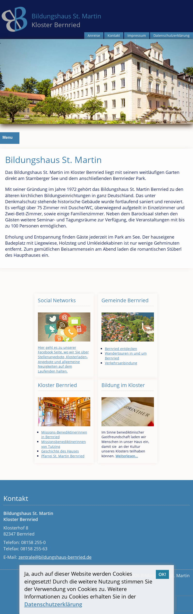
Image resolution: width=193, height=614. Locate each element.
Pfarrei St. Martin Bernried (62, 456)
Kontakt (114, 35)
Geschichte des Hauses (60, 451)
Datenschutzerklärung (171, 35)
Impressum (136, 35)
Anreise (94, 35)
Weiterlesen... (127, 456)
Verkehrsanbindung (121, 363)
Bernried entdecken (121, 348)
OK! (162, 574)
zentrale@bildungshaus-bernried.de (55, 557)
